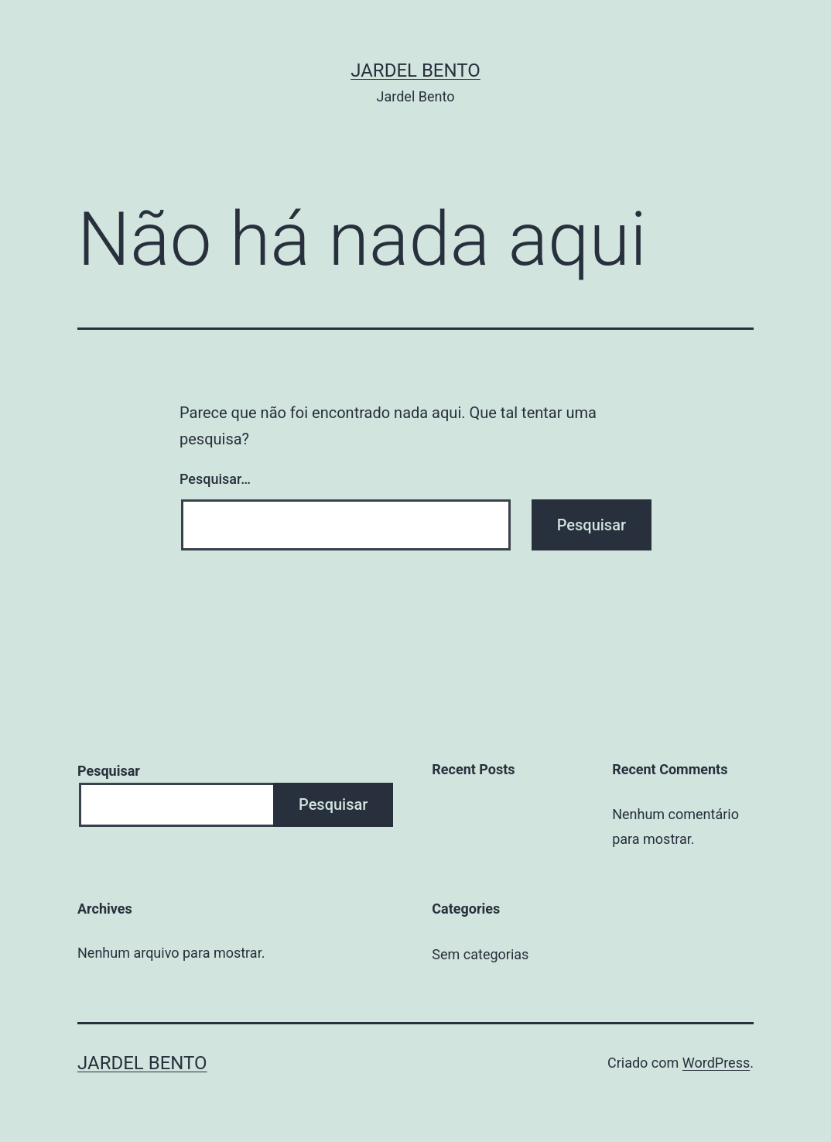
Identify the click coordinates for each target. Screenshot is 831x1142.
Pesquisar (108, 771)
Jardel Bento (415, 70)
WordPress (716, 1063)
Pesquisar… (215, 479)
